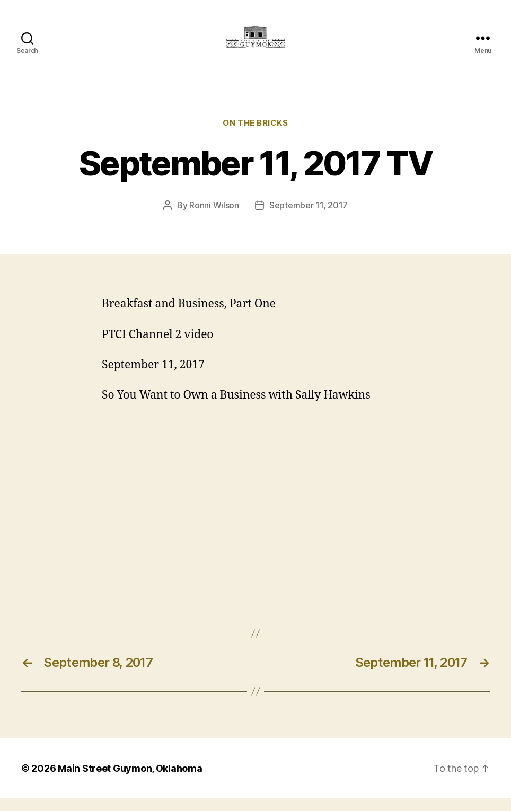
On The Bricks (255, 135)
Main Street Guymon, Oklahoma (130, 781)
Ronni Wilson (214, 218)
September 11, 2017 (308, 218)
